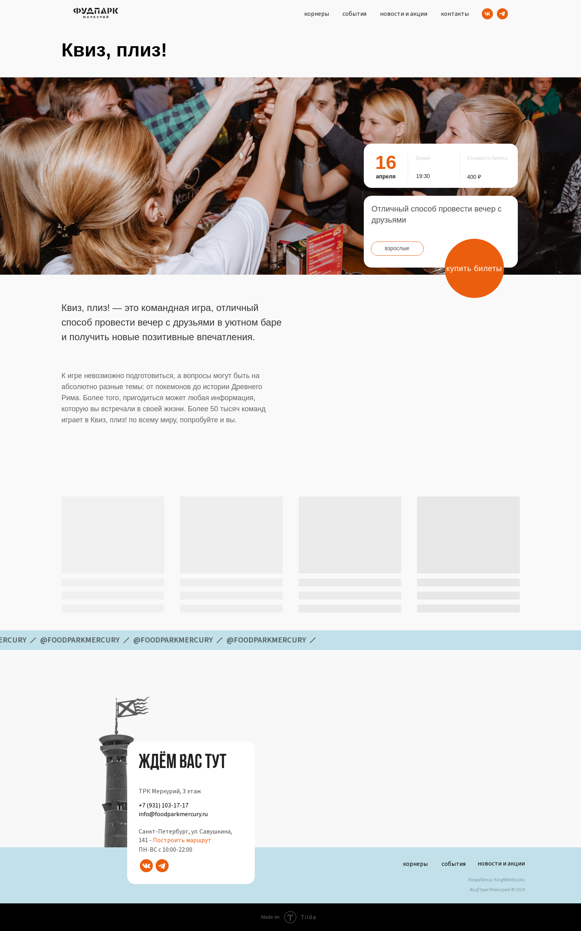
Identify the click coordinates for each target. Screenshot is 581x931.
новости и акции (403, 13)
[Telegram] (502, 13)
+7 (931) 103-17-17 (163, 805)
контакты (455, 13)
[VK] (487, 13)
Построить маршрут (182, 840)
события (354, 13)
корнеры (316, 13)
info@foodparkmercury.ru (173, 814)
